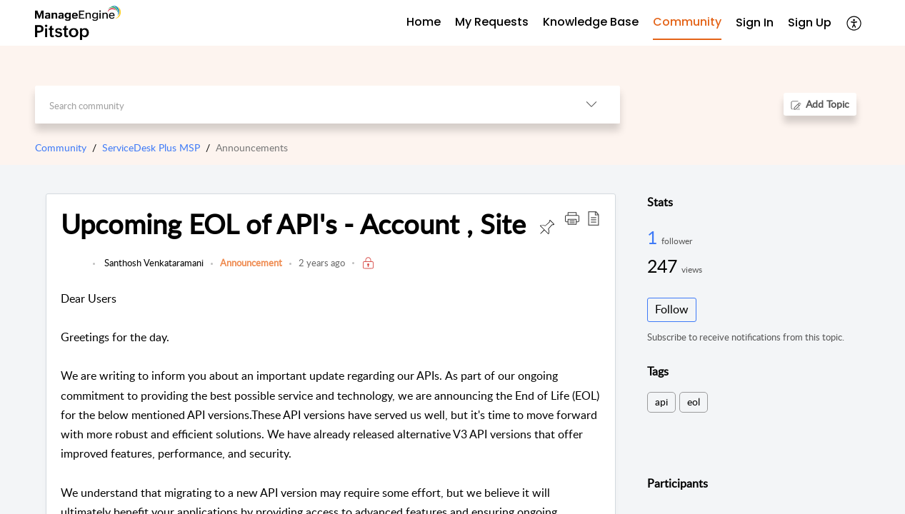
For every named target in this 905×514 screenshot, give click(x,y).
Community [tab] (687, 22)
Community (60, 147)
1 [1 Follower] (654, 237)
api (661, 401)
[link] (73, 269)
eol (693, 401)
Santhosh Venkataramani (153, 262)
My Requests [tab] (492, 22)
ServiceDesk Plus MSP (151, 147)
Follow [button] (672, 309)
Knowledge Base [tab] (591, 22)
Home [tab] (423, 22)
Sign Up (809, 22)
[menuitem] (755, 23)
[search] (299, 105)
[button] (855, 22)
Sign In (755, 22)
